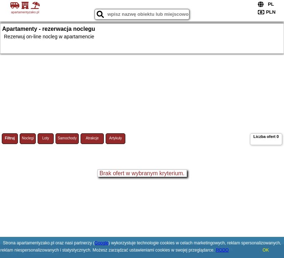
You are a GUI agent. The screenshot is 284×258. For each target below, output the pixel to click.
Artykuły (115, 138)
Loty (45, 138)
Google (102, 242)
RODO (222, 250)
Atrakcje (92, 138)
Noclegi (28, 138)
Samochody (67, 138)
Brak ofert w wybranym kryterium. (142, 173)
